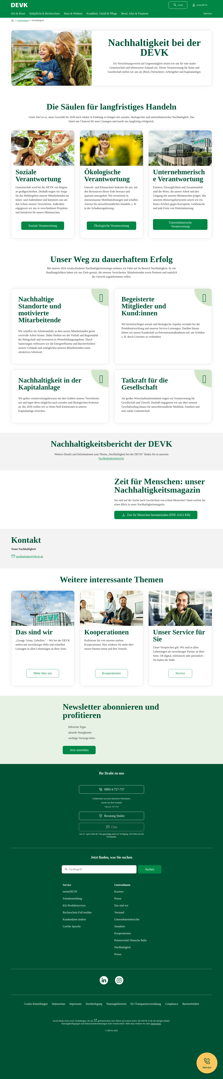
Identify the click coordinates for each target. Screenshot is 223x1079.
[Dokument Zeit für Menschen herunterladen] (155, 515)
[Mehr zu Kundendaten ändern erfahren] (74, 938)
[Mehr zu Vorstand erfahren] (119, 931)
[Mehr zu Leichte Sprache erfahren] (72, 945)
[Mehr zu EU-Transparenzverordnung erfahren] (145, 1023)
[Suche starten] (149, 888)
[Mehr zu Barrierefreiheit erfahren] (190, 1023)
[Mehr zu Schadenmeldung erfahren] (72, 917)
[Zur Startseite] (13, 20)
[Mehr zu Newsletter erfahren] (79, 769)
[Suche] (85, 888)
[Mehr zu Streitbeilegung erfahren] (94, 1023)
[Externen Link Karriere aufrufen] (119, 910)
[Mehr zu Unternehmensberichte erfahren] (111, 458)
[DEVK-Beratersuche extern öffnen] (111, 835)
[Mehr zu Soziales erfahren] (42, 226)
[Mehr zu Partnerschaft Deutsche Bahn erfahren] (130, 959)
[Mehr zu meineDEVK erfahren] (70, 910)
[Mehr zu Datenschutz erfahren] (58, 1023)
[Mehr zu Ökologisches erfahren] (111, 226)
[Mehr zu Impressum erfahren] (75, 1023)
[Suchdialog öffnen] (178, 5)
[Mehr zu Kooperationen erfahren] (111, 692)
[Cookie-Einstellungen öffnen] (36, 1023)
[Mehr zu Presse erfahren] (117, 917)
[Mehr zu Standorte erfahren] (119, 945)
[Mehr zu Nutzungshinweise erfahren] (116, 1023)
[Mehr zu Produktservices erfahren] (74, 924)
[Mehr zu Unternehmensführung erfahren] (180, 224)
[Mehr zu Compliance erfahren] (171, 1023)
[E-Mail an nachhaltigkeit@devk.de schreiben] (27, 575)
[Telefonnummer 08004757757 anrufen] (111, 808)
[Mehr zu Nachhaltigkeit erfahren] (122, 966)
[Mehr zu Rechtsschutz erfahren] (77, 931)
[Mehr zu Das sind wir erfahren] (42, 692)
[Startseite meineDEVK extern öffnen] (199, 5)
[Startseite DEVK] (19, 5)
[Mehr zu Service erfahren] (180, 692)
